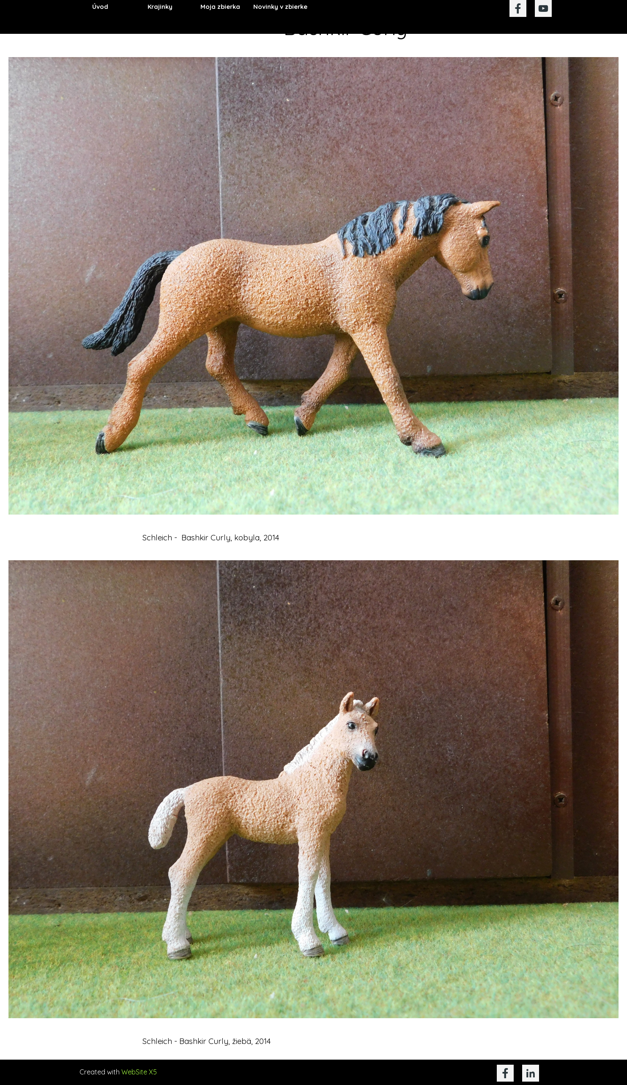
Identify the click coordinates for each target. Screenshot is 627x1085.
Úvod (100, 7)
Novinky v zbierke (280, 7)
